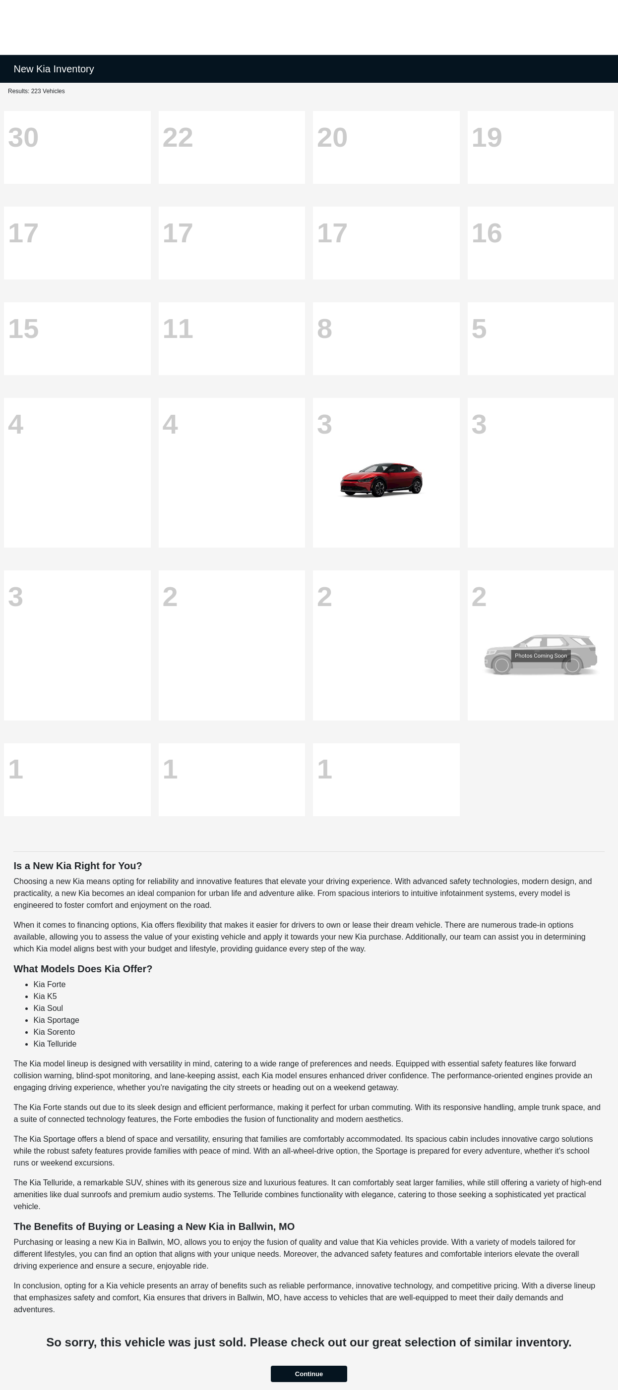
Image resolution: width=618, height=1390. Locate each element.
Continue (309, 1374)
